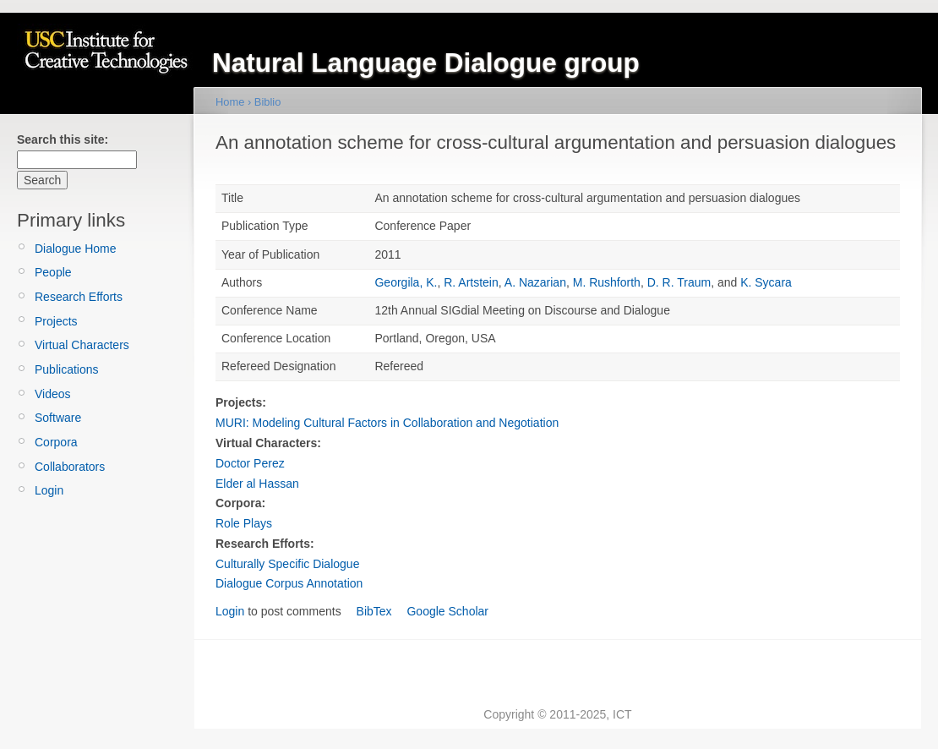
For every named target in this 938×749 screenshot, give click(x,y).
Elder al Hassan (257, 483)
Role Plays (243, 523)
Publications (67, 369)
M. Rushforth (607, 282)
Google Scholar (447, 611)
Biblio (267, 102)
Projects (56, 321)
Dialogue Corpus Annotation (289, 583)
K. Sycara (766, 282)
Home (229, 102)
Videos (53, 394)
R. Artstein (471, 282)
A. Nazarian (535, 282)
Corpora (56, 442)
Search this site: (62, 139)
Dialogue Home (76, 248)
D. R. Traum (679, 282)
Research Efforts (79, 296)
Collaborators (70, 466)
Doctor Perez (250, 463)
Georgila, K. (405, 282)
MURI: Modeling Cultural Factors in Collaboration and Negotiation (387, 422)
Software (58, 417)
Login (49, 490)
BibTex (374, 611)
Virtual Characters (82, 345)
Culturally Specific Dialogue (287, 564)
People (53, 272)
